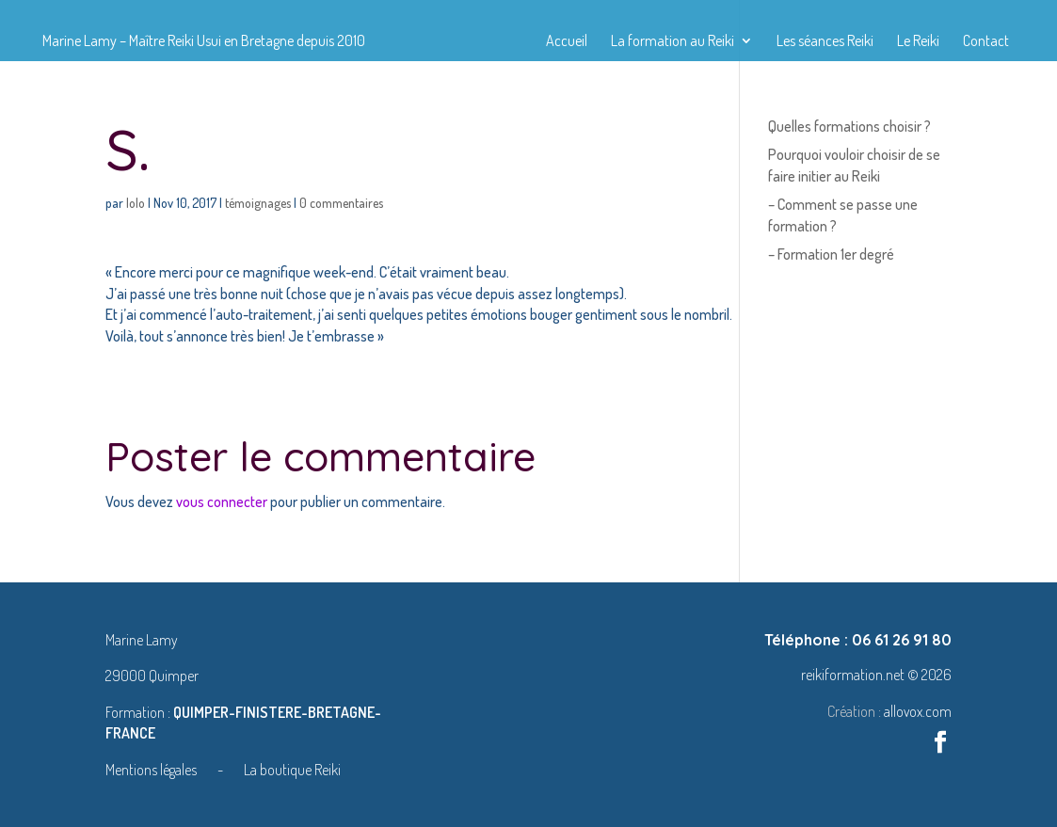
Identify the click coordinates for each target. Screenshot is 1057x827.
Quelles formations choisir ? (849, 126)
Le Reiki (918, 42)
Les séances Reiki (825, 42)
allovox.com (918, 711)
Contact (986, 42)
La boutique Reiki (292, 769)
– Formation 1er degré (831, 254)
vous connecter (221, 501)
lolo (135, 203)
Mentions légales (152, 769)
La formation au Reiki (672, 42)
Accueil (566, 42)
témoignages (258, 203)
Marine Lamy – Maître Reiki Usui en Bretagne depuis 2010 (203, 42)
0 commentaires (341, 203)
